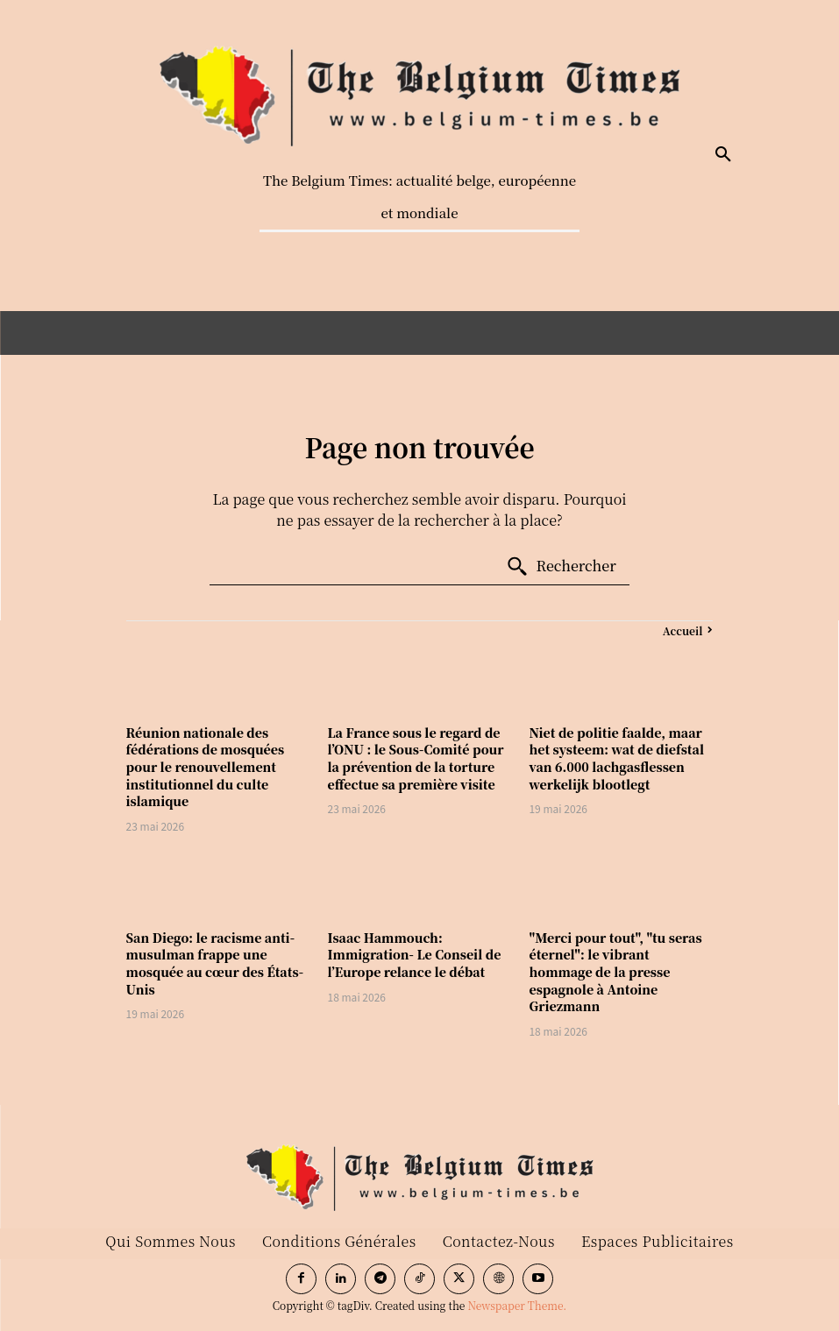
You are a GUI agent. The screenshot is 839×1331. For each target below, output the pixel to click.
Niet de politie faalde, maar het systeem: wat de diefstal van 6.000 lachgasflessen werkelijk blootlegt (616, 758)
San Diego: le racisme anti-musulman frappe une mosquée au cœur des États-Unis (214, 963)
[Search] (561, 567)
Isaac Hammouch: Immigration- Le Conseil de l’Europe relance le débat (414, 955)
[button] (723, 155)
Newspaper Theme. (516, 1305)
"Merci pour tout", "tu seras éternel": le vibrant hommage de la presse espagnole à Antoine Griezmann (615, 972)
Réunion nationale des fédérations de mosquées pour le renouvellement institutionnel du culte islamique (205, 767)
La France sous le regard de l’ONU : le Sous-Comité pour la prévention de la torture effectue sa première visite (416, 758)
